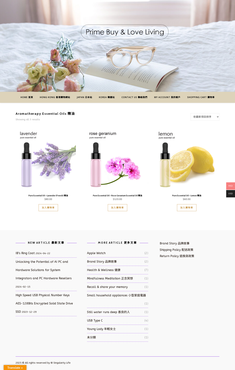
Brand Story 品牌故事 (102, 261)
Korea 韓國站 (107, 97)
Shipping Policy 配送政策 (176, 250)
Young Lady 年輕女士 (101, 329)
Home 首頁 (27, 97)
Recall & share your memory (107, 287)
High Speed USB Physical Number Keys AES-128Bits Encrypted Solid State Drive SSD (44, 303)
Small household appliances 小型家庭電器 (116, 295)
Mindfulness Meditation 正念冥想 (110, 278)
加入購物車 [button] (48, 207)
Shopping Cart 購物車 (201, 97)
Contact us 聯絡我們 (134, 97)
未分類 (91, 337)
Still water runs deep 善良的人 (108, 312)
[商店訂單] (205, 117)
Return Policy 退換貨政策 (177, 256)
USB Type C (95, 320)
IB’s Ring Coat (25, 253)
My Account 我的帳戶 (167, 97)
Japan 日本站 (84, 97)
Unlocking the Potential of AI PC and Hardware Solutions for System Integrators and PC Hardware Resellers (44, 270)
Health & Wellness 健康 (103, 270)
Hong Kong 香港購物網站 (55, 97)
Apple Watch (96, 253)
